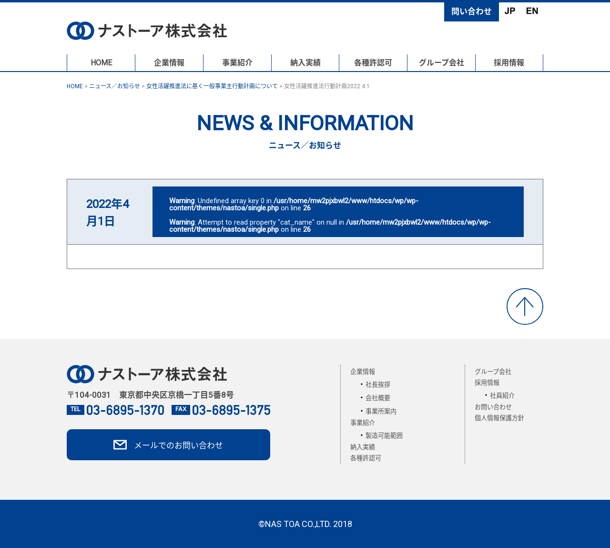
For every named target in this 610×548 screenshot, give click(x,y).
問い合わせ (471, 11)
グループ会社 (441, 62)
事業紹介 (237, 62)
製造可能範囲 (384, 435)
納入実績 (305, 62)
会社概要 (378, 398)
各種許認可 (373, 62)
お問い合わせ (493, 407)
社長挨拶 (378, 384)
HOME (101, 62)
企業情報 (169, 62)
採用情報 (509, 62)
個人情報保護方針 (499, 418)
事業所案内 (381, 411)
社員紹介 (502, 395)
